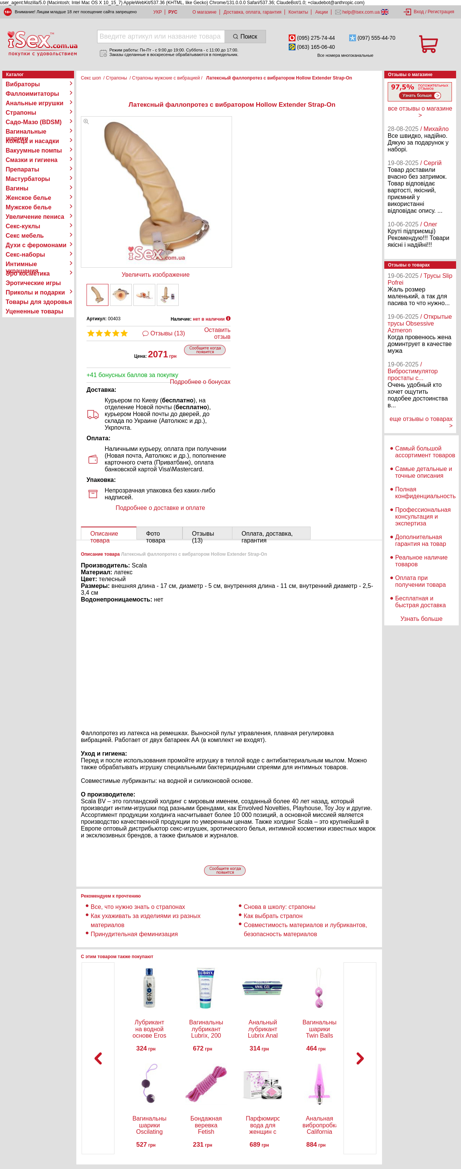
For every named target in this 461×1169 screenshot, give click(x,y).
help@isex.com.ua (361, 12)
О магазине (204, 12)
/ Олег (428, 224)
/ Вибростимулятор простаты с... (413, 371)
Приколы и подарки (35, 292)
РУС (172, 12)
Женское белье (28, 198)
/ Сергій (431, 163)
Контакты (298, 12)
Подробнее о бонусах (200, 382)
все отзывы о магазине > (420, 111)
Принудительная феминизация (134, 934)
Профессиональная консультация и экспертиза (423, 517)
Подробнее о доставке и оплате (160, 508)
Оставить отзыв (217, 333)
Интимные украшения (22, 264)
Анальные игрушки (34, 103)
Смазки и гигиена (31, 160)
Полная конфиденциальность (425, 492)
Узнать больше (421, 619)
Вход (419, 11)
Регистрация (441, 11)
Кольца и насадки (32, 141)
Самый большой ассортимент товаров (425, 451)
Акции (321, 12)
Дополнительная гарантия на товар (420, 540)
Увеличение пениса (35, 217)
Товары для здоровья (39, 302)
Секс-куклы (23, 226)
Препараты (22, 169)
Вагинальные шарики (26, 131)
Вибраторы (23, 84)
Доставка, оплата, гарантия (253, 12)
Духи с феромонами (36, 245)
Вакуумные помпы (34, 150)
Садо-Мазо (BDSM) (34, 122)
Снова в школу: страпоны (280, 907)
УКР (157, 12)
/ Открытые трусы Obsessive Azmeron (420, 323)
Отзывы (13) (167, 333)
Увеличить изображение (156, 274)
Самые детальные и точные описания (423, 472)
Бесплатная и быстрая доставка (420, 601)
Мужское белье (28, 207)
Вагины (17, 188)
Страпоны (21, 112)
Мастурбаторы (28, 179)
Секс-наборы (25, 254)
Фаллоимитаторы (32, 93)
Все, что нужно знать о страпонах (138, 907)
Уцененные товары (34, 311)
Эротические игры (33, 283)
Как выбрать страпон (273, 916)
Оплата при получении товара (420, 581)
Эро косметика (28, 273)
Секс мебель (25, 235)
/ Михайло (434, 129)
